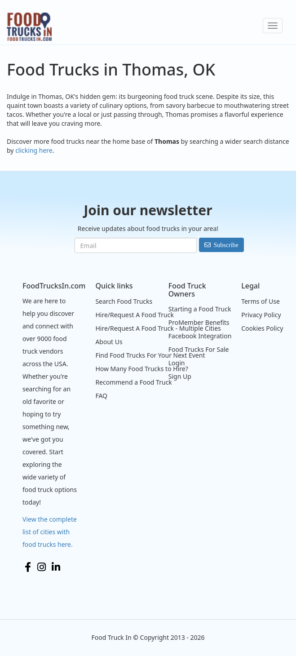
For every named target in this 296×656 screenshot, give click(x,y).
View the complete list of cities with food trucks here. (49, 532)
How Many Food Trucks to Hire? (141, 368)
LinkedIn (56, 567)
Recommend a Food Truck (133, 382)
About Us (108, 341)
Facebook (28, 567)
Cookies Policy (262, 328)
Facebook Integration (200, 336)
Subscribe (226, 245)
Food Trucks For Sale (198, 349)
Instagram (41, 567)
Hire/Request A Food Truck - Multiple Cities (158, 328)
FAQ (101, 395)
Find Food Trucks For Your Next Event (150, 355)
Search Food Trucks (123, 301)
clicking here (34, 150)
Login (176, 363)
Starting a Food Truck (199, 309)
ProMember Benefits (199, 322)
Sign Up (179, 376)
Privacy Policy (261, 314)
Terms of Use (260, 301)
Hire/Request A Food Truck (134, 314)
